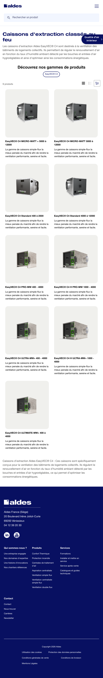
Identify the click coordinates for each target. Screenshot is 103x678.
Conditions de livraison (71, 658)
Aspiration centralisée (42, 571)
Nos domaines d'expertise (16, 558)
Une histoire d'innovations (16, 563)
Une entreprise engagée (15, 554)
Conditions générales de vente (35, 658)
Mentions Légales (29, 664)
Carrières (8, 614)
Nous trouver (10, 609)
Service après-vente (69, 566)
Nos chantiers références (15, 568)
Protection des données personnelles (64, 653)
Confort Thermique (40, 554)
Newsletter (9, 618)
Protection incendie (41, 558)
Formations (65, 554)
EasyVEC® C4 (51, 74)
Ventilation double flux (42, 587)
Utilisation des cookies (32, 653)
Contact (7, 604)
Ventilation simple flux (42, 575)
